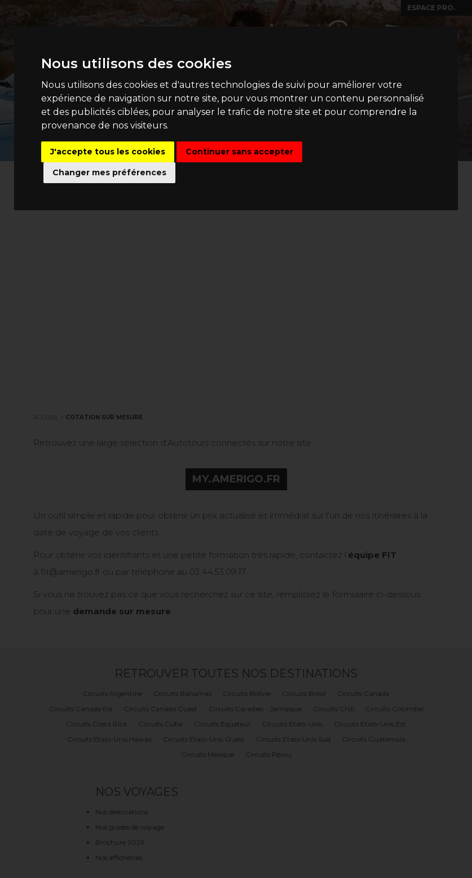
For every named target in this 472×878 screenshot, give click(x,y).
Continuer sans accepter (239, 152)
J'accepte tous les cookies (107, 152)
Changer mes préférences (109, 172)
